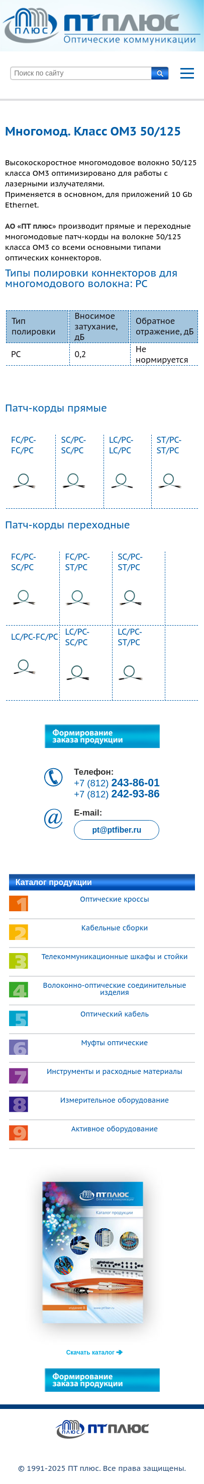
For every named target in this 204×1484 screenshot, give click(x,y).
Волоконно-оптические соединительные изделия (114, 989)
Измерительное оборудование (114, 1100)
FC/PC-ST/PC (77, 562)
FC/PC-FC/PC (23, 445)
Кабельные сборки (114, 927)
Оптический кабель (114, 1014)
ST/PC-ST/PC (169, 445)
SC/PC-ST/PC (130, 562)
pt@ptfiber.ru (116, 830)
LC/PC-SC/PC (77, 637)
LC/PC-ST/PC (130, 637)
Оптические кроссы (114, 899)
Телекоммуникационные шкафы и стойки (114, 956)
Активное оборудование (114, 1128)
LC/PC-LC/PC (121, 445)
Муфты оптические (114, 1042)
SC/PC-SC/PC (73, 445)
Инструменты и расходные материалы (114, 1071)
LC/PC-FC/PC (34, 637)
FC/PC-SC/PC (23, 562)
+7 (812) (117, 782)
